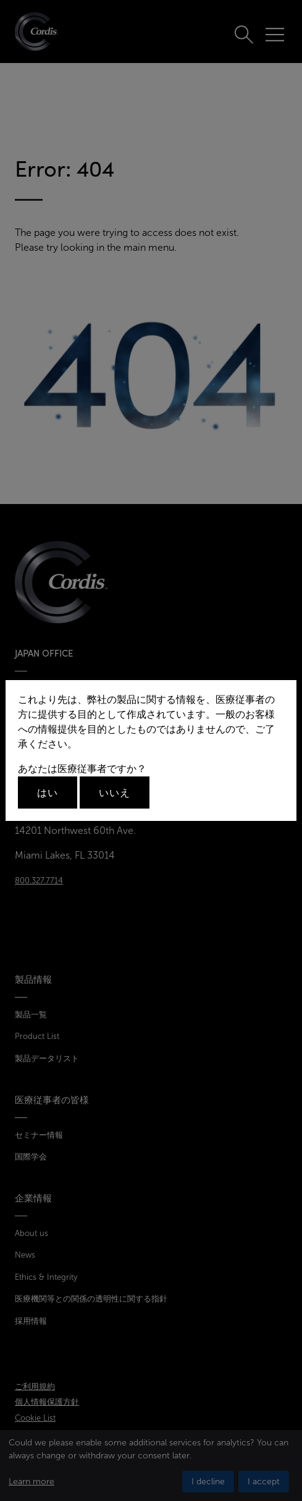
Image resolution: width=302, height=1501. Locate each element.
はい (47, 792)
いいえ (114, 792)
